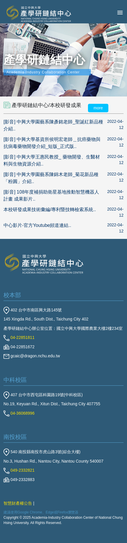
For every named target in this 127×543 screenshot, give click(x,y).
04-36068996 (18, 413)
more (98, 108)
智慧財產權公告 (17, 503)
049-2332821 (18, 470)
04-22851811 (18, 337)
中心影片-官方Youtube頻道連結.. (37, 225)
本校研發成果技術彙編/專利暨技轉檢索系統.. (49, 209)
